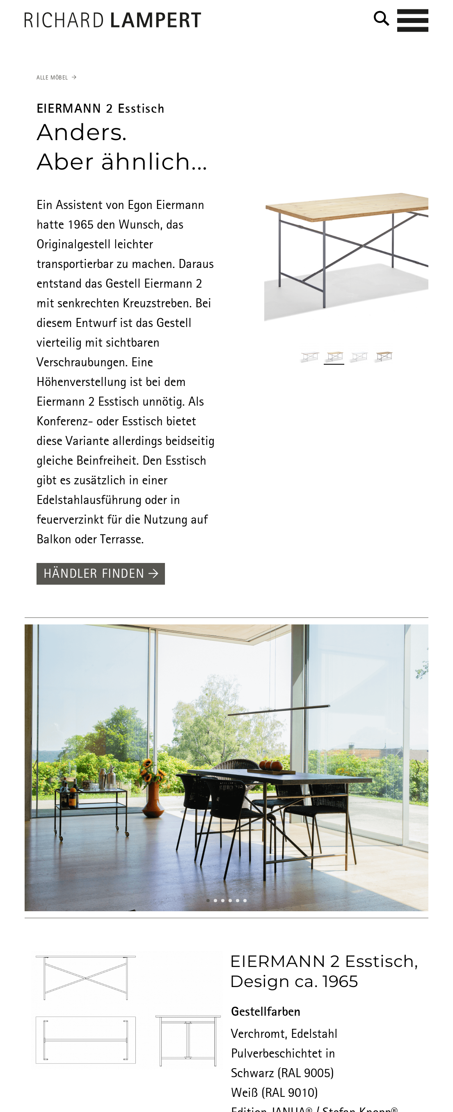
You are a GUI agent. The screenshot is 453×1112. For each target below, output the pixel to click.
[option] (226, 767)
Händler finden (100, 574)
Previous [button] (33, 769)
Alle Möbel (52, 78)
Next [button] (420, 769)
